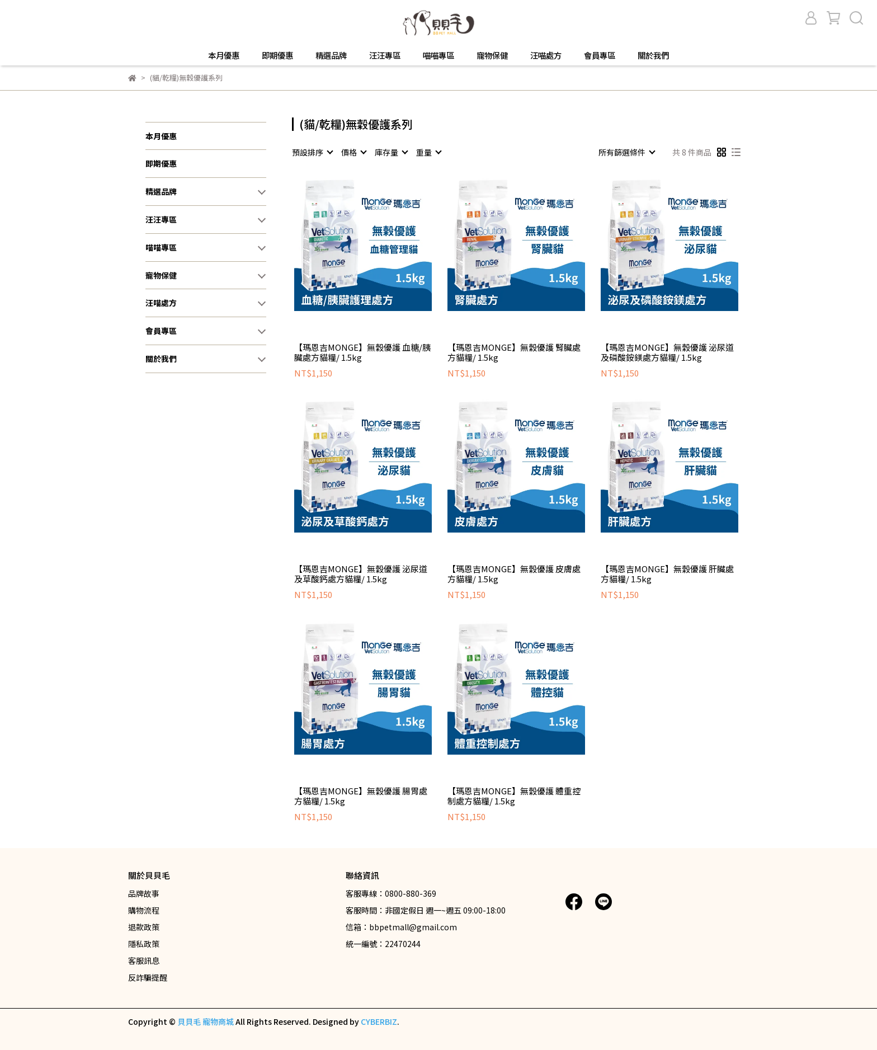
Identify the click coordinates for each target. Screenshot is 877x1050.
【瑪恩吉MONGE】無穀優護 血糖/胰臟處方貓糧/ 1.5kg (362, 352)
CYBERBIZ (379, 1021)
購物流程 (143, 910)
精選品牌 (331, 55)
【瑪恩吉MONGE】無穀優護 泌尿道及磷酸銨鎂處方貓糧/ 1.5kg (667, 352)
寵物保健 (492, 55)
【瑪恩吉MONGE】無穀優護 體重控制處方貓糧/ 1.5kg (514, 796)
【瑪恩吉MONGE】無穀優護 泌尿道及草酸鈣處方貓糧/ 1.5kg (360, 574)
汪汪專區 (384, 55)
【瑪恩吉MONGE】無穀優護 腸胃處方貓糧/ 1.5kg (360, 796)
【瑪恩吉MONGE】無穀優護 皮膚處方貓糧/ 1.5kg (514, 574)
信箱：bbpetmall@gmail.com (401, 927)
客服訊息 (143, 960)
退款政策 (143, 927)
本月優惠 (223, 55)
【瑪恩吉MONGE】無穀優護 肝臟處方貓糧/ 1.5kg (667, 574)
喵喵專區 (438, 55)
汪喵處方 (546, 55)
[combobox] (312, 152)
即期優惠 (277, 55)
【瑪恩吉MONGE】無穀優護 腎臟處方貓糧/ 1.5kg (514, 352)
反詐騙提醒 (147, 977)
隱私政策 (143, 943)
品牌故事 (143, 893)
